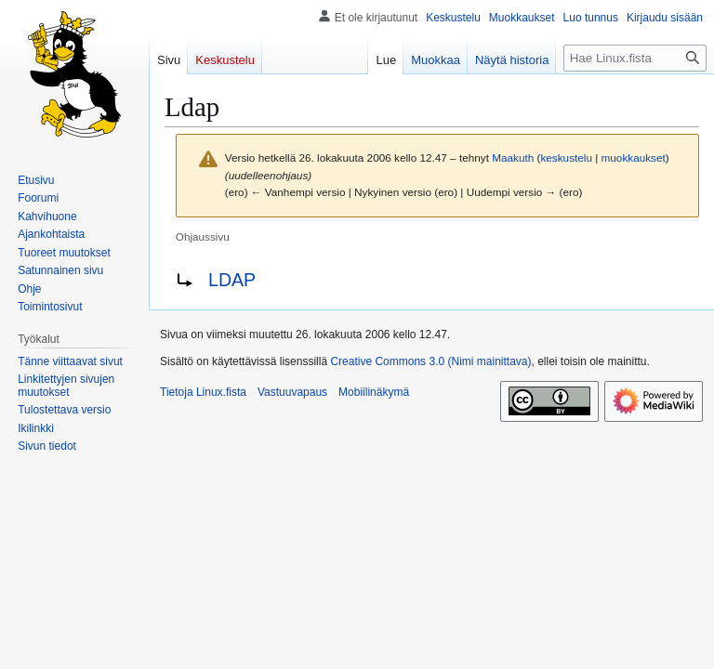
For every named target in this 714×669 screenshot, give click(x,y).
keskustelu (566, 157)
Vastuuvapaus (292, 392)
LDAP (232, 279)
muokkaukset (634, 157)
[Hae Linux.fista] (635, 58)
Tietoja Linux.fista (203, 392)
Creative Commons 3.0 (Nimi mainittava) (430, 361)
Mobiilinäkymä (373, 392)
